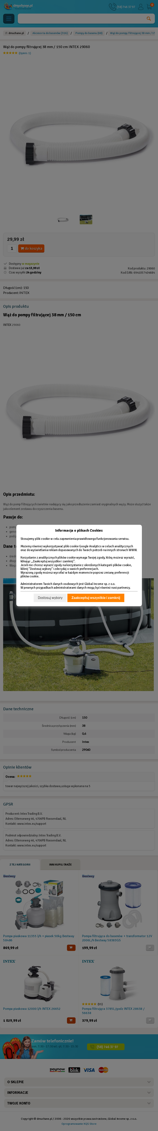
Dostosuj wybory (50, 598)
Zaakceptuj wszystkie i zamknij (96, 598)
